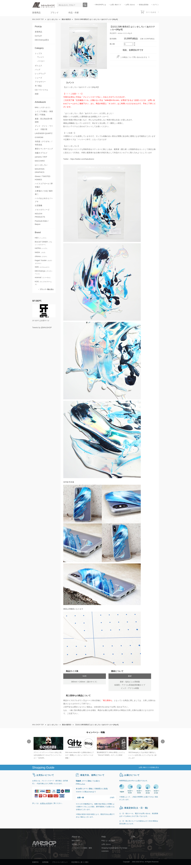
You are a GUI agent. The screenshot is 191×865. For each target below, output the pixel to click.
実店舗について (77, 844)
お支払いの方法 (45, 803)
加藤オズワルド (41, 153)
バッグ (37, 69)
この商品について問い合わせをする (133, 57)
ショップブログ (136, 840)
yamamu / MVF (41, 157)
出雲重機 (38, 205)
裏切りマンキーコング (44, 149)
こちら (82, 784)
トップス (38, 53)
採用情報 (45, 862)
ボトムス (38, 65)
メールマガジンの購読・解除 (82, 848)
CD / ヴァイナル (41, 90)
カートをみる (151, 12)
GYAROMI (39, 137)
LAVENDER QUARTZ (43, 133)
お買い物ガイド (115, 4)
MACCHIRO (40, 161)
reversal (43, 277)
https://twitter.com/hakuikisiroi (82, 159)
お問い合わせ (130, 4)
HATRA (41, 248)
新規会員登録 (143, 4)
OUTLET (38, 36)
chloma (41, 256)
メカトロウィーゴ (42, 210)
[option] (48, 748)
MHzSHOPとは (100, 4)
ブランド (54, 12)
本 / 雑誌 (38, 86)
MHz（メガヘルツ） (43, 107)
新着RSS (35, 862)
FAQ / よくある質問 (108, 840)
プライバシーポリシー (60, 862)
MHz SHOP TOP (38, 19)
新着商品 (36, 12)
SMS (42, 267)
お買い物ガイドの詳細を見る (149, 767)
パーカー (41, 61)
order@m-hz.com (101, 707)
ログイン (156, 4)
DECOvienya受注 (42, 40)
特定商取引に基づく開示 (79, 862)
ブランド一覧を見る (47, 289)
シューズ (38, 78)
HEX (41, 238)
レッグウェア (40, 73)
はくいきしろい (41, 165)
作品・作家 (73, 12)
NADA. (40, 252)
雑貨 (36, 94)
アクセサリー (40, 82)
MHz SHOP (76, 840)
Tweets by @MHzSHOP (42, 327)
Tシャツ (40, 57)
